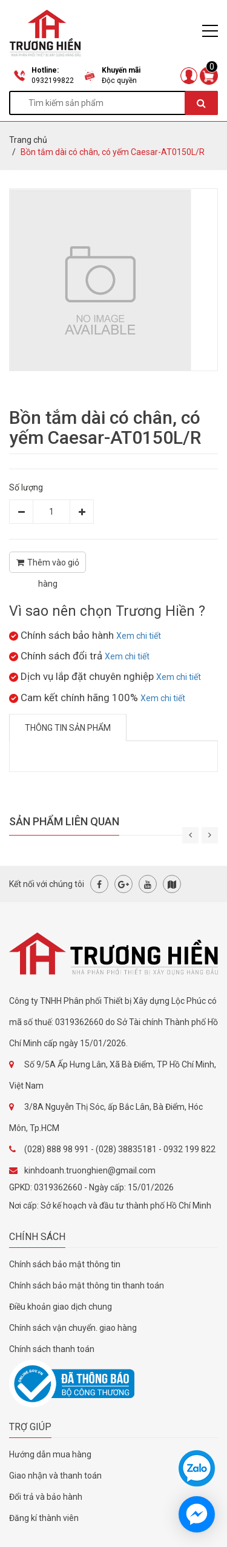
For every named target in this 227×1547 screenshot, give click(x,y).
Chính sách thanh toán (51, 1349)
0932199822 (52, 80)
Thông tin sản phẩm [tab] (68, 728)
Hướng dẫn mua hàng (50, 1454)
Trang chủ (28, 140)
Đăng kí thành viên (44, 1518)
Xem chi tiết (138, 636)
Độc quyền (119, 80)
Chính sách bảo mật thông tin (64, 1264)
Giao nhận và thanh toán (55, 1475)
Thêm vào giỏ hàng (47, 565)
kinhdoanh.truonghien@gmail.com (90, 1170)
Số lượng (26, 487)
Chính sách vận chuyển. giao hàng (73, 1328)
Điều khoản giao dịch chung (60, 1306)
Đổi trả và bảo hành (45, 1497)
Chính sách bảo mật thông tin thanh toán (86, 1285)
